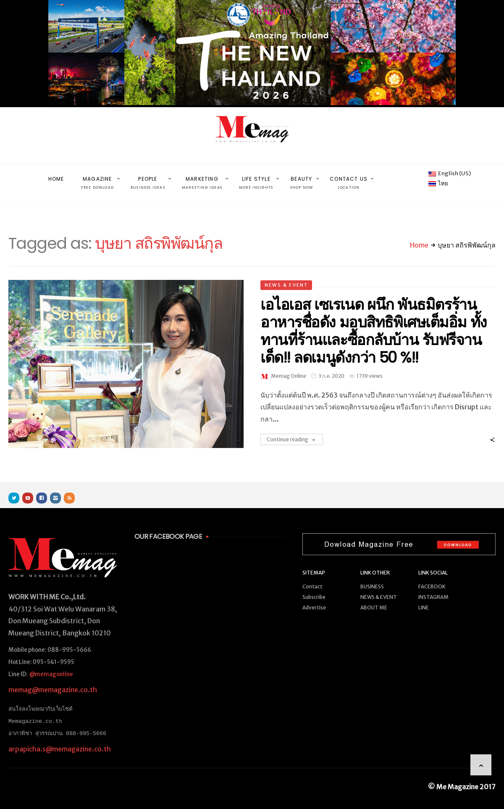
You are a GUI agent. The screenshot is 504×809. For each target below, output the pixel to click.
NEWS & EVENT (286, 276)
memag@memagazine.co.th (52, 681)
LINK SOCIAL (433, 564)
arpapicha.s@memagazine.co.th (59, 739)
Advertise (314, 599)
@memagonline (51, 665)
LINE (423, 599)
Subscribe (314, 588)
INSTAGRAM (433, 588)
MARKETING (202, 179)
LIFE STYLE (256, 179)
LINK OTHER (375, 564)
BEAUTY (301, 179)
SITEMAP (313, 564)
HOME (56, 174)
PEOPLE (148, 179)
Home (419, 236)
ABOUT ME (373, 599)
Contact (312, 577)
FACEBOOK (432, 577)
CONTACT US (349, 179)
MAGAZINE (97, 179)
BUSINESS (372, 577)
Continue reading (292, 431)
